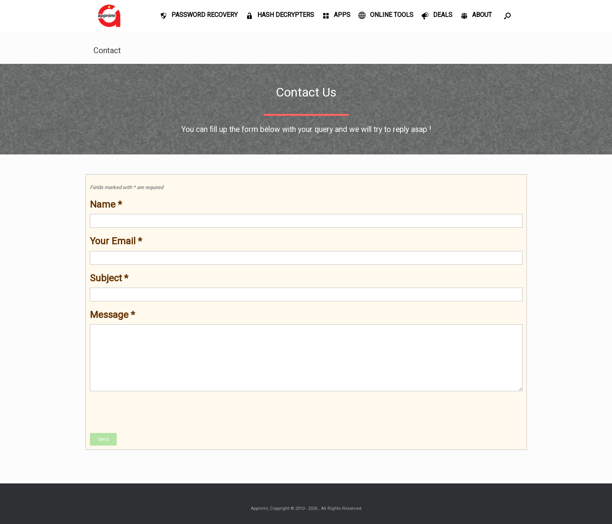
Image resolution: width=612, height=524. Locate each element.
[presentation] (150, 412)
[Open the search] (507, 16)
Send (103, 439)
